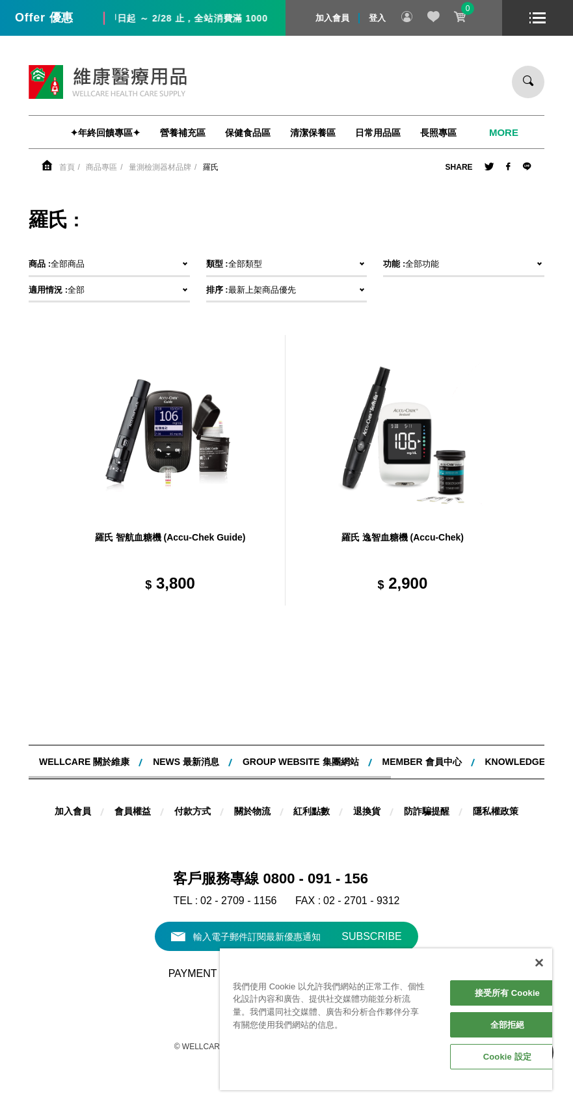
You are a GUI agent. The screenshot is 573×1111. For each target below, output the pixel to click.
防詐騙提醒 (426, 811)
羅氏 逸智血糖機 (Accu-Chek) (402, 537)
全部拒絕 (507, 1025)
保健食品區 (248, 132)
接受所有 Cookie (507, 993)
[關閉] (539, 963)
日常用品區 (378, 132)
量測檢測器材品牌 (160, 167)
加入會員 (332, 18)
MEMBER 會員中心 (421, 761)
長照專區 (438, 132)
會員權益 (132, 811)
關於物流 (252, 811)
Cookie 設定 (507, 1057)
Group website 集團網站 (301, 761)
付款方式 (192, 811)
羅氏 (211, 167)
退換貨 (366, 811)
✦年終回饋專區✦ (105, 132)
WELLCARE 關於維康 (84, 761)
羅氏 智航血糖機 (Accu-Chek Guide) (170, 537)
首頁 (67, 167)
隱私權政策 (495, 811)
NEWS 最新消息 (186, 761)
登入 (377, 18)
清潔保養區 (313, 132)
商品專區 (101, 167)
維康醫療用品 (108, 82)
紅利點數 (311, 811)
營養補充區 (183, 132)
